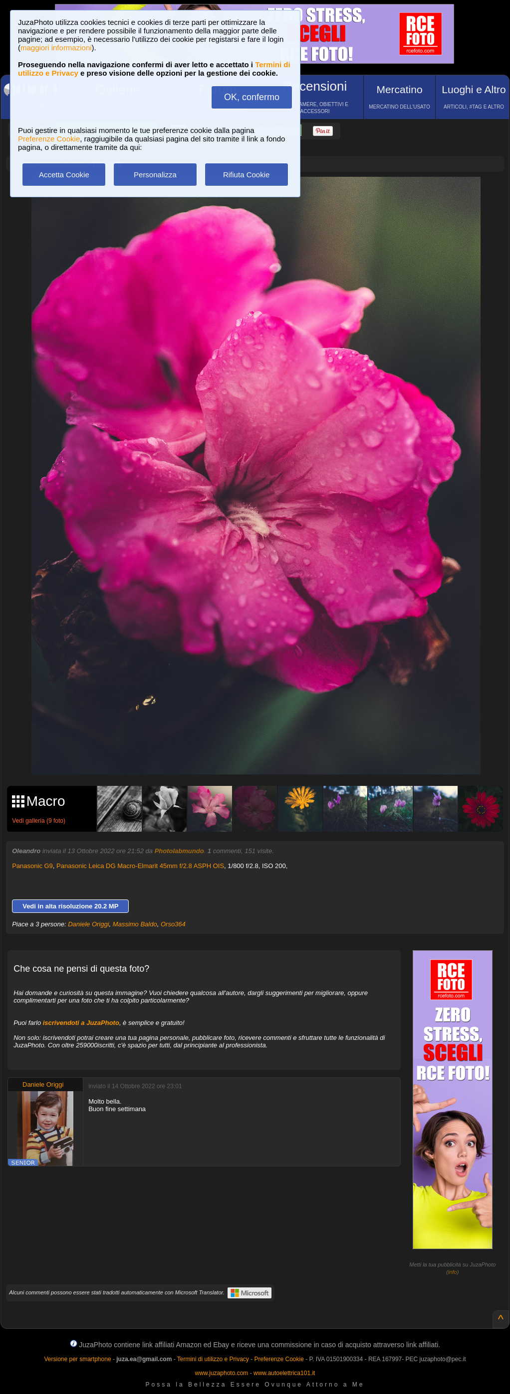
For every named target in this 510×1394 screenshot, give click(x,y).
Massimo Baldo (135, 924)
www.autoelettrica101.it (284, 1373)
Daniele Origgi (88, 924)
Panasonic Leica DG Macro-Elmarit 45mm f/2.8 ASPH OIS (140, 866)
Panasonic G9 (32, 866)
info (452, 1272)
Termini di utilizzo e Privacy (213, 1359)
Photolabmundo (179, 851)
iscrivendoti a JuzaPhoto (81, 1022)
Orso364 (173, 924)
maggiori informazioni (56, 47)
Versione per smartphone (77, 1359)
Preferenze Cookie (49, 138)
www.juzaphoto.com (222, 1373)
